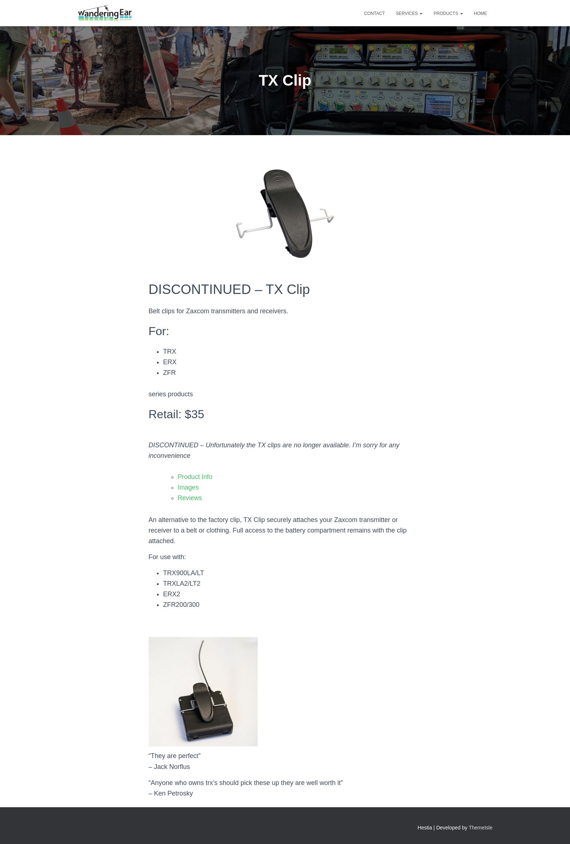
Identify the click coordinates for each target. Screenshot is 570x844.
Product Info (195, 476)
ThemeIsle (480, 828)
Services (409, 13)
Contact (374, 13)
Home (480, 13)
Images (188, 487)
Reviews (190, 498)
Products (448, 13)
